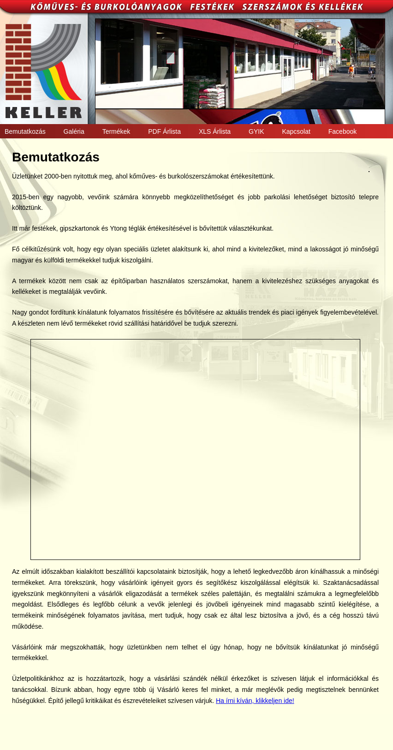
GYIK (256, 131)
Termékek (116, 131)
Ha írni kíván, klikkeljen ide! (255, 700)
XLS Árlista (215, 131)
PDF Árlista (164, 131)
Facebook (342, 131)
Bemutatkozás (25, 131)
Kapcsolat (296, 131)
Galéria (74, 131)
